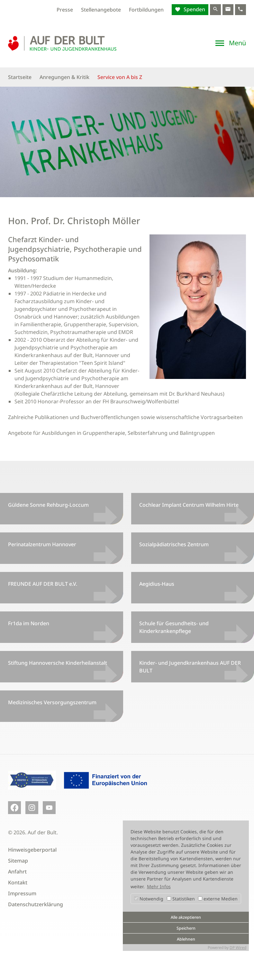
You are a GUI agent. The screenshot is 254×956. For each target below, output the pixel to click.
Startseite (20, 77)
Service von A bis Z (119, 77)
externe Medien (218, 899)
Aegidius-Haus (156, 583)
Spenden (193, 9)
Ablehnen (186, 939)
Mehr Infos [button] (159, 886)
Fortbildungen (146, 9)
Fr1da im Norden (28, 623)
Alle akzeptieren (186, 917)
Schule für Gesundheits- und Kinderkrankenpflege (174, 627)
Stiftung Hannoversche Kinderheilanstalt (57, 662)
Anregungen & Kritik (64, 77)
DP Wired (238, 947)
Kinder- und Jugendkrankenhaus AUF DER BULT (190, 666)
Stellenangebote (101, 9)
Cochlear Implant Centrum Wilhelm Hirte (189, 504)
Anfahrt (17, 871)
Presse (65, 9)
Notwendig (148, 899)
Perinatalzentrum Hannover (42, 544)
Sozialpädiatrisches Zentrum (174, 544)
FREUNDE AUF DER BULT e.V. (42, 583)
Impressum (22, 893)
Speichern (186, 928)
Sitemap (18, 860)
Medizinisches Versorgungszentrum (52, 702)
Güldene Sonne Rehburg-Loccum (48, 504)
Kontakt (17, 882)
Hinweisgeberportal (32, 849)
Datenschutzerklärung (35, 904)
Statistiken (181, 899)
